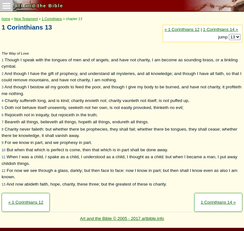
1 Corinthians (52, 19)
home (6, 19)
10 (3, 150)
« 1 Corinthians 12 (182, 29)
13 (3, 184)
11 (3, 157)
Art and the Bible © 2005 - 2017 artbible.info (122, 218)
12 (3, 171)
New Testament (26, 19)
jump (223, 37)
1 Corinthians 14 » (220, 29)
